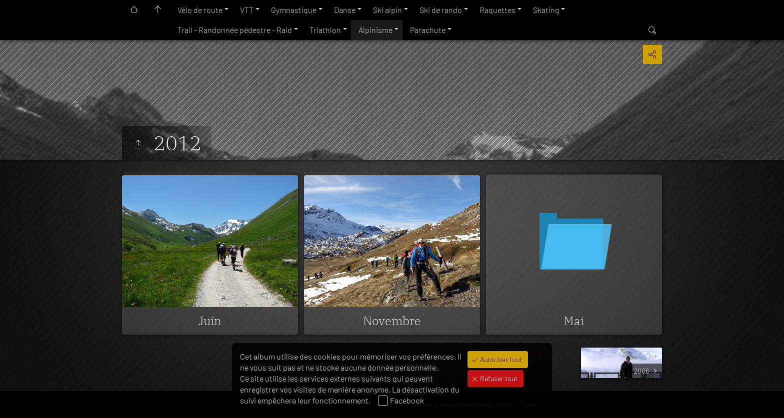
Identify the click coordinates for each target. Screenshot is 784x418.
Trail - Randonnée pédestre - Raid (235, 29)
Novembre (392, 321)
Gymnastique (293, 9)
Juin (210, 321)
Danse (345, 9)
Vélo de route (200, 9)
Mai (574, 321)
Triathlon (325, 29)
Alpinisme (375, 29)
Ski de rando (441, 9)
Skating (546, 9)
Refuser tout (498, 378)
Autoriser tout (500, 359)
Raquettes (498, 9)
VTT (247, 9)
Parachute (428, 29)
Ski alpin (387, 9)
